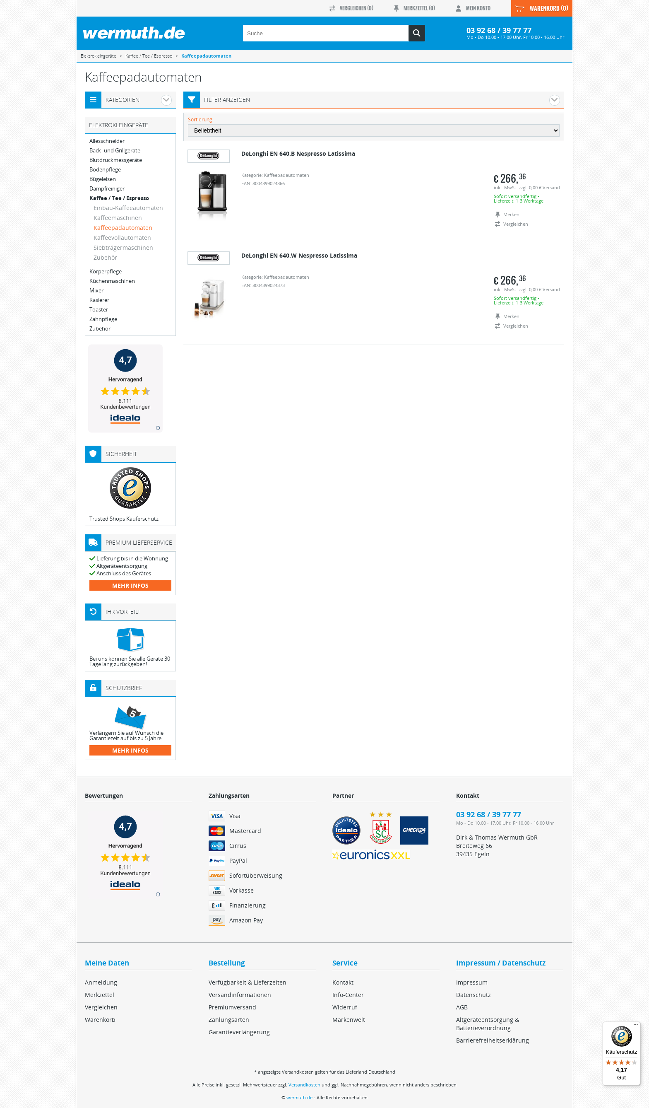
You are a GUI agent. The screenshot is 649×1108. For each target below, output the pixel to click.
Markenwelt (348, 1020)
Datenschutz (473, 995)
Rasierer (99, 300)
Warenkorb (100, 1020)
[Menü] (636, 1026)
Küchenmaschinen (112, 281)
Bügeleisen (102, 179)
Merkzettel (99, 995)
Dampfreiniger (107, 188)
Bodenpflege (105, 169)
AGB (462, 1007)
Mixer (96, 290)
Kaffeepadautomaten (123, 228)
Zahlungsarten (229, 1020)
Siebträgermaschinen (123, 247)
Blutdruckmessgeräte (115, 160)
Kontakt (342, 982)
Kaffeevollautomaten (122, 237)
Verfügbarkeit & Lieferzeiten (247, 982)
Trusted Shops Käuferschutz (124, 518)
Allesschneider (107, 141)
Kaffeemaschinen (118, 218)
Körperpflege (105, 271)
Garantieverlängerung (239, 1032)
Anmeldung (101, 982)
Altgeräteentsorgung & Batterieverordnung (487, 1024)
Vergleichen (101, 1007)
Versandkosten (304, 1084)
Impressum (472, 982)
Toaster (98, 309)
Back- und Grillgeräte (114, 150)
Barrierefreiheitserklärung (492, 1040)
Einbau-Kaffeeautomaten (128, 208)
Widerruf (344, 1007)
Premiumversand (232, 1007)
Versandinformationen (240, 995)
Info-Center (348, 995)
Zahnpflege (103, 319)
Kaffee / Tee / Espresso (119, 198)
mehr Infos (130, 585)
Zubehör (105, 257)
